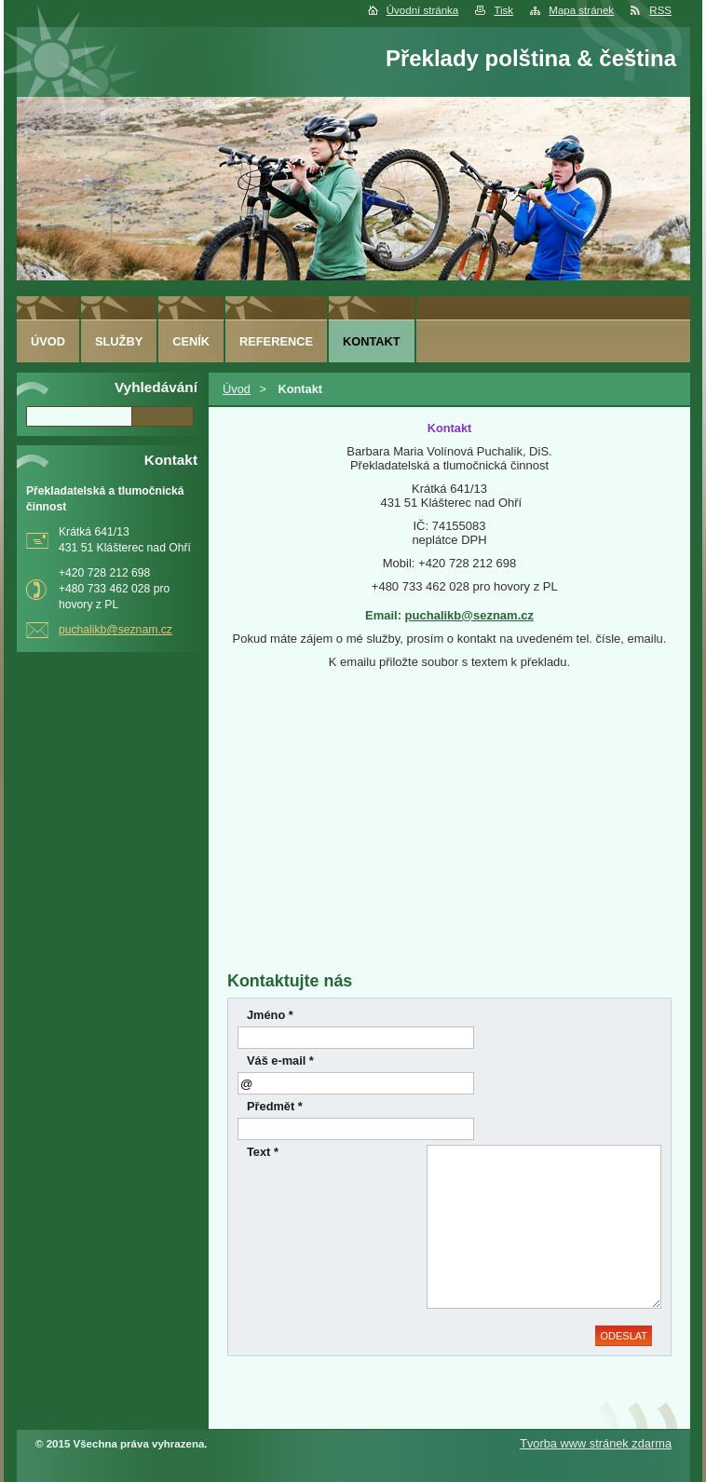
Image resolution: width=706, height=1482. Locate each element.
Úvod (237, 389)
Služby (119, 341)
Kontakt (372, 341)
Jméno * (270, 1015)
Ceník (191, 341)
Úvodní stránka (422, 10)
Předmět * (275, 1106)
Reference (276, 341)
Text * (262, 1152)
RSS (660, 10)
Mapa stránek (581, 10)
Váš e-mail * (280, 1060)
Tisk (503, 10)
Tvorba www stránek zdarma (596, 1443)
